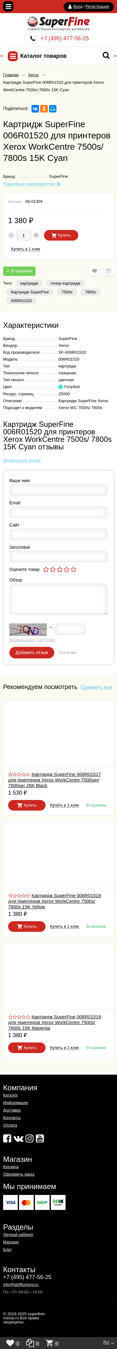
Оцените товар (24, 569)
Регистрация (97, 6)
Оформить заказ (18, 1174)
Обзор (15, 579)
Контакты (12, 1117)
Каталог (10, 1095)
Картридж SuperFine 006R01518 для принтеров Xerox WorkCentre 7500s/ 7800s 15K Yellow (54, 901)
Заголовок (19, 547)
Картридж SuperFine (30, 292)
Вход (77, 6)
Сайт (14, 524)
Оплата (10, 1125)
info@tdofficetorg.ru (20, 1284)
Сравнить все (96, 687)
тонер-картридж (65, 283)
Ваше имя (19, 480)
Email (14, 502)
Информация (15, 1102)
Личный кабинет (18, 1234)
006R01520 (21, 300)
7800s (90, 292)
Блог (7, 1249)
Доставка (12, 1110)
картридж (29, 283)
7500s (66, 292)
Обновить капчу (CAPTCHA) (32, 640)
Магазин (11, 1242)
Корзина (11, 1166)
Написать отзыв (24, 460)
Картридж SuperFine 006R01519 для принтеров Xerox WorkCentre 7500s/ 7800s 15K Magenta (54, 1022)
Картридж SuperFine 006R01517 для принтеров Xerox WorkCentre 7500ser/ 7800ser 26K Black (54, 780)
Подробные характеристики (29, 184)
